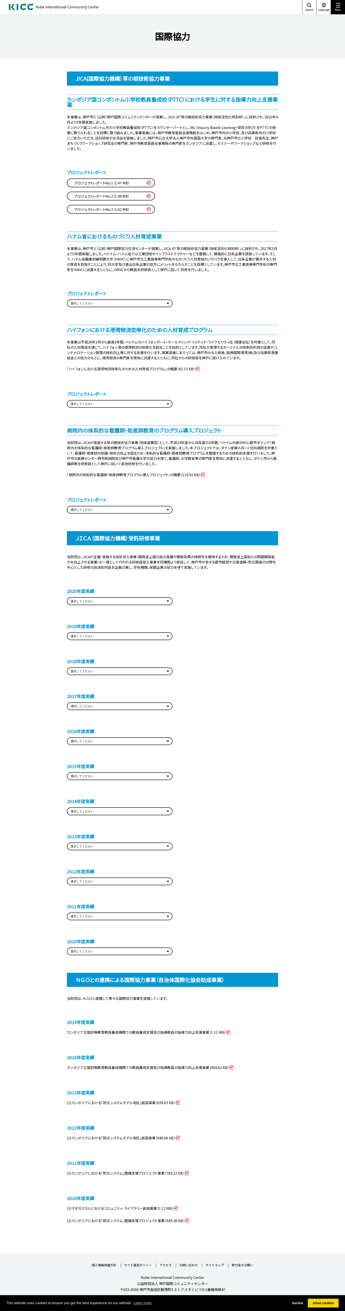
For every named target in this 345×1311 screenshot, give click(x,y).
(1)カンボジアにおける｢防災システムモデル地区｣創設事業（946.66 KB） (121, 1137)
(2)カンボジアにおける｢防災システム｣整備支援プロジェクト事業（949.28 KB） (125, 1220)
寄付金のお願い (242, 1265)
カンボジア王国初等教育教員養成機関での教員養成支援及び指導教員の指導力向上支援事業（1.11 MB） (146, 1032)
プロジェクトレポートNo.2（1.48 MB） (102, 196)
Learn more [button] (143, 1303)
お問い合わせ (188, 1265)
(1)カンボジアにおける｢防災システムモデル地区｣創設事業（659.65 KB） (121, 1102)
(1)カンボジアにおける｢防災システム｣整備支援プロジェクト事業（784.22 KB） (125, 1173)
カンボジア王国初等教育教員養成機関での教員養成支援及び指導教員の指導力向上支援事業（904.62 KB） (148, 1067)
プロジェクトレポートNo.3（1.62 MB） (102, 209)
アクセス (166, 1265)
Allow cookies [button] (323, 1303)
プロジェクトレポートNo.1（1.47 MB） (102, 182)
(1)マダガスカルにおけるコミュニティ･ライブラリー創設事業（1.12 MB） (120, 1208)
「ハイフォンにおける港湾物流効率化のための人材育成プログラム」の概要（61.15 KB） (131, 368)
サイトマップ (215, 1265)
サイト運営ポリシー (138, 1265)
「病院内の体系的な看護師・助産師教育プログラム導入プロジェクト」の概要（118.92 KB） (133, 474)
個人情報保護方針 (104, 1265)
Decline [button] (297, 1303)
